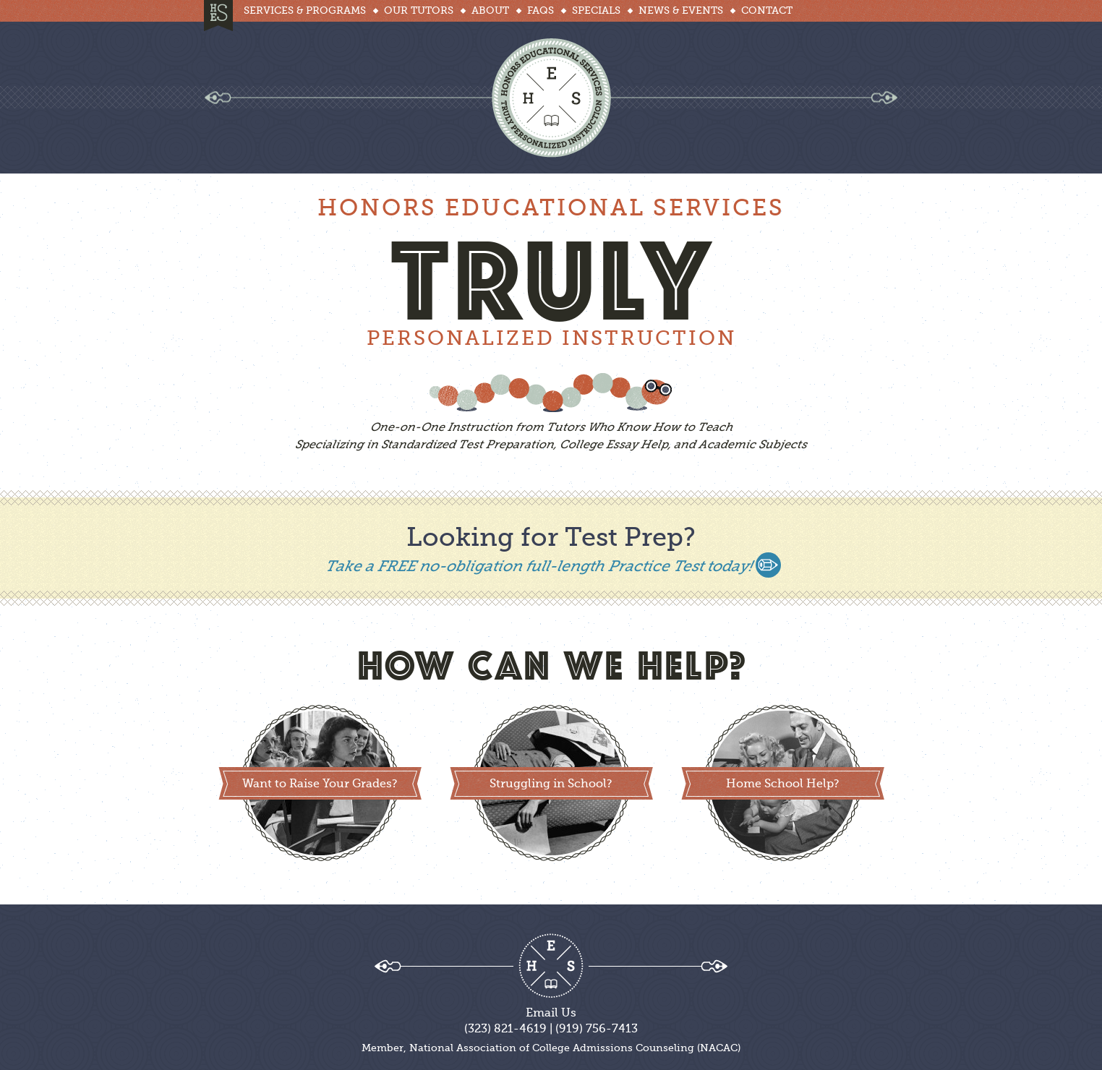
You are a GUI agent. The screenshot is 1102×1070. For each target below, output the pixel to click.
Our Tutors (418, 11)
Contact (767, 11)
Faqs (540, 11)
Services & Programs (305, 11)
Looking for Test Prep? (551, 539)
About (490, 11)
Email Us (551, 1013)
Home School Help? (783, 784)
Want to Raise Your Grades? (320, 784)
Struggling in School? (551, 784)
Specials (596, 11)
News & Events (680, 11)
